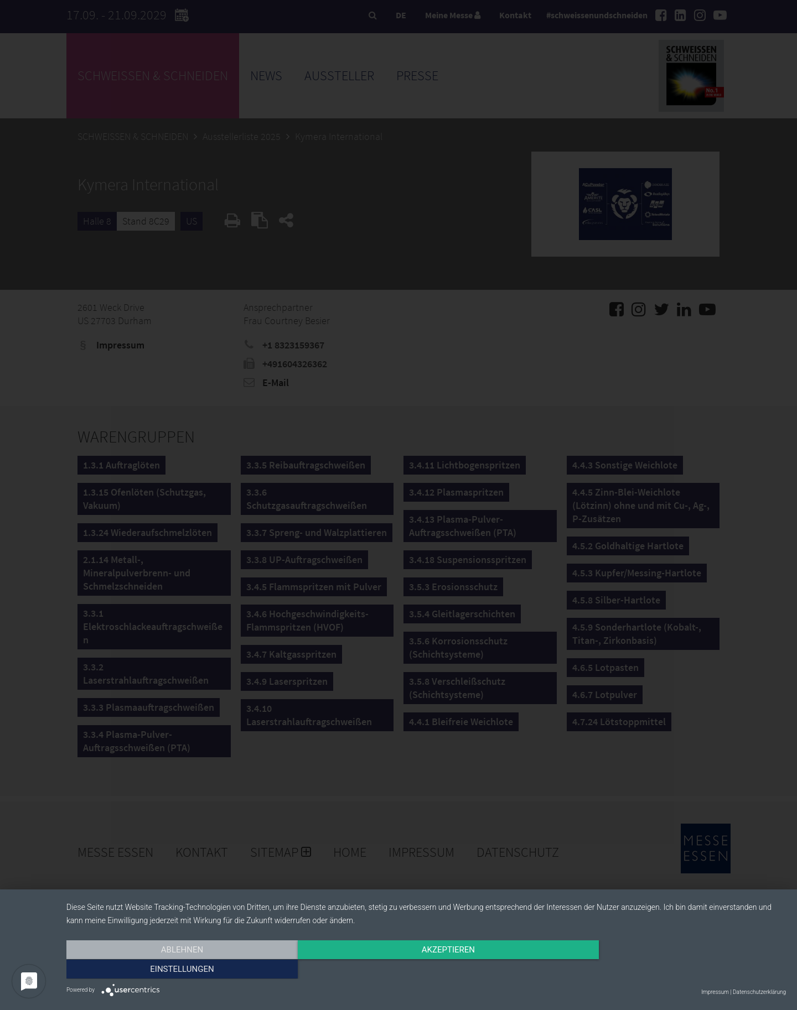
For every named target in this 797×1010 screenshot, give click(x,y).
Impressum (715, 992)
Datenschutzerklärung (759, 992)
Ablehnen (174, 970)
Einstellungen (678, 970)
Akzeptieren (426, 970)
